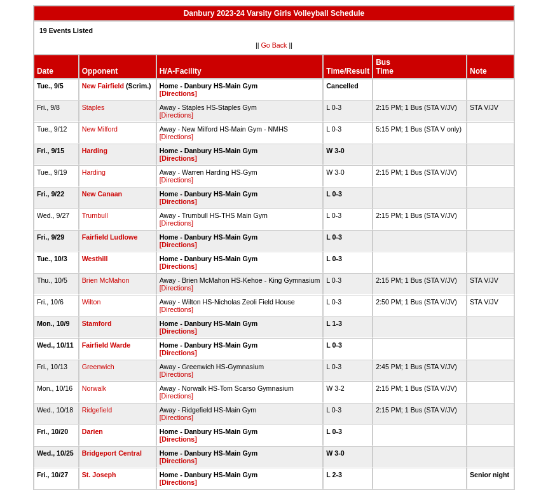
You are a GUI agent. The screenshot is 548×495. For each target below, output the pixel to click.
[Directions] (178, 93)
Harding (94, 150)
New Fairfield (103, 86)
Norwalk (94, 388)
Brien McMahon (106, 280)
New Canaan (102, 194)
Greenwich (98, 366)
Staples (93, 107)
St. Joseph (99, 474)
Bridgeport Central (112, 453)
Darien (92, 431)
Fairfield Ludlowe (110, 237)
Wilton (91, 302)
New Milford (100, 129)
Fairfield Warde (106, 345)
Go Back (274, 45)
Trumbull (95, 215)
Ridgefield (97, 410)
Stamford (97, 323)
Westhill (95, 258)
